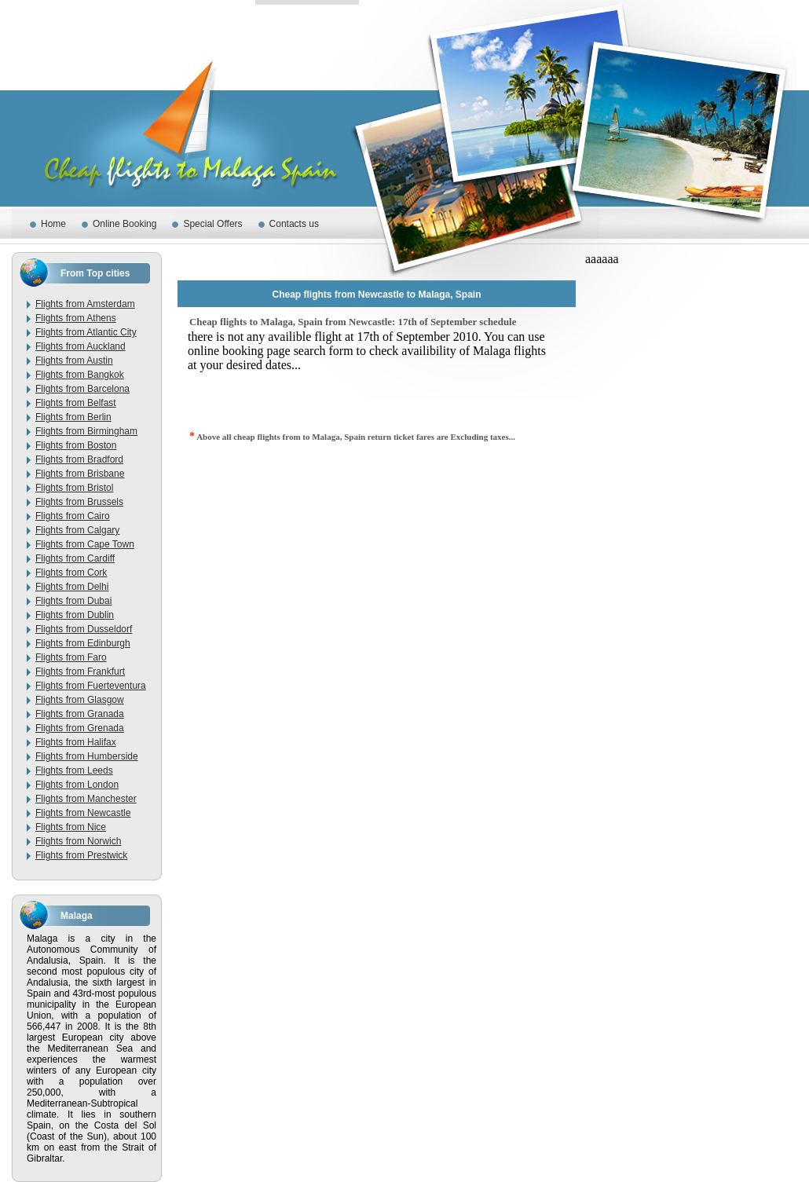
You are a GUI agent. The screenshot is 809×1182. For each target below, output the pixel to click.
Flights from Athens (75, 318)
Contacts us (294, 223)
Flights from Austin (74, 360)
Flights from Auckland (80, 346)
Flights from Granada (79, 713)
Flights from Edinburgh (82, 643)
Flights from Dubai (73, 600)
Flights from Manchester (86, 798)
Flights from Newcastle (82, 812)
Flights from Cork (71, 572)
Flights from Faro (71, 657)
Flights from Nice (70, 827)
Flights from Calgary (77, 530)
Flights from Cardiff (75, 558)
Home (53, 223)
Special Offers (212, 223)
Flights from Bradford (79, 459)
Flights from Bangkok (79, 374)
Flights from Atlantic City (86, 332)
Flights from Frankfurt (80, 671)
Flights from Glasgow (79, 699)
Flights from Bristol (74, 487)
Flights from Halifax (75, 742)
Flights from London (77, 784)
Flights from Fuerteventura (90, 685)
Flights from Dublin (74, 614)
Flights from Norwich (78, 841)
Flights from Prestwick (81, 855)
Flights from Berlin (73, 417)
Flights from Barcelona (82, 388)
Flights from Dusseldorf (83, 629)
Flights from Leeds (74, 770)
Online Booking (124, 223)
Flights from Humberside (86, 756)
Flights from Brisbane (79, 473)
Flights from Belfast (75, 402)
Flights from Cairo (72, 515)
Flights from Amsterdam (85, 303)
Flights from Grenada (79, 728)
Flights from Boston (75, 445)
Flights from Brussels (79, 501)
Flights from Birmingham (86, 431)
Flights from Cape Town (84, 544)
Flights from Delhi (71, 586)
